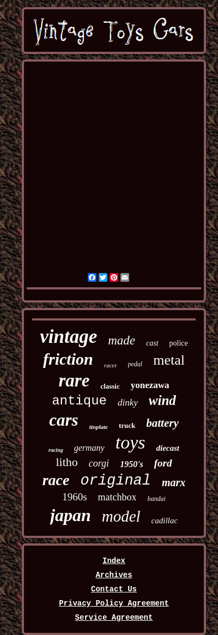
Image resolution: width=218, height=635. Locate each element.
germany (89, 447)
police (178, 343)
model (121, 516)
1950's (131, 464)
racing (56, 450)
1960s (74, 497)
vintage (68, 336)
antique (79, 401)
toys (131, 442)
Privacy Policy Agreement (114, 603)
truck (127, 425)
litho (66, 462)
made (121, 340)
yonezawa (150, 385)
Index (113, 561)
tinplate (98, 427)
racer (110, 365)
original (115, 481)
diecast (167, 448)
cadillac (165, 520)
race (56, 479)
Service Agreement (114, 617)
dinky (128, 402)
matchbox (117, 497)
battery (162, 423)
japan (70, 515)
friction (68, 359)
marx (173, 482)
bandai (157, 499)
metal (169, 360)
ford (163, 463)
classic (109, 386)
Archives (113, 575)
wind (162, 400)
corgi (99, 463)
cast (152, 343)
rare (73, 380)
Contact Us (114, 589)
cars (63, 420)
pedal (135, 364)
